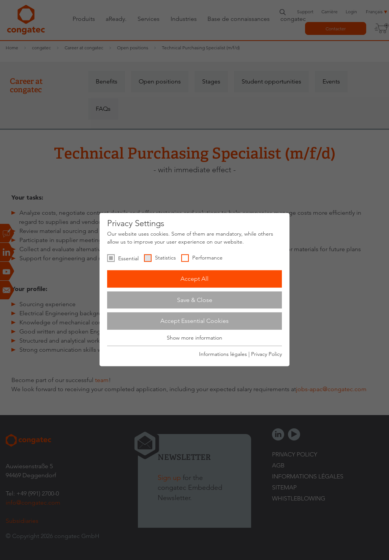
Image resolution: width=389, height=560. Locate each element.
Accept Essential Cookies (194, 320)
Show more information (194, 337)
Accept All (194, 278)
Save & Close (194, 300)
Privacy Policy (266, 354)
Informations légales (223, 354)
